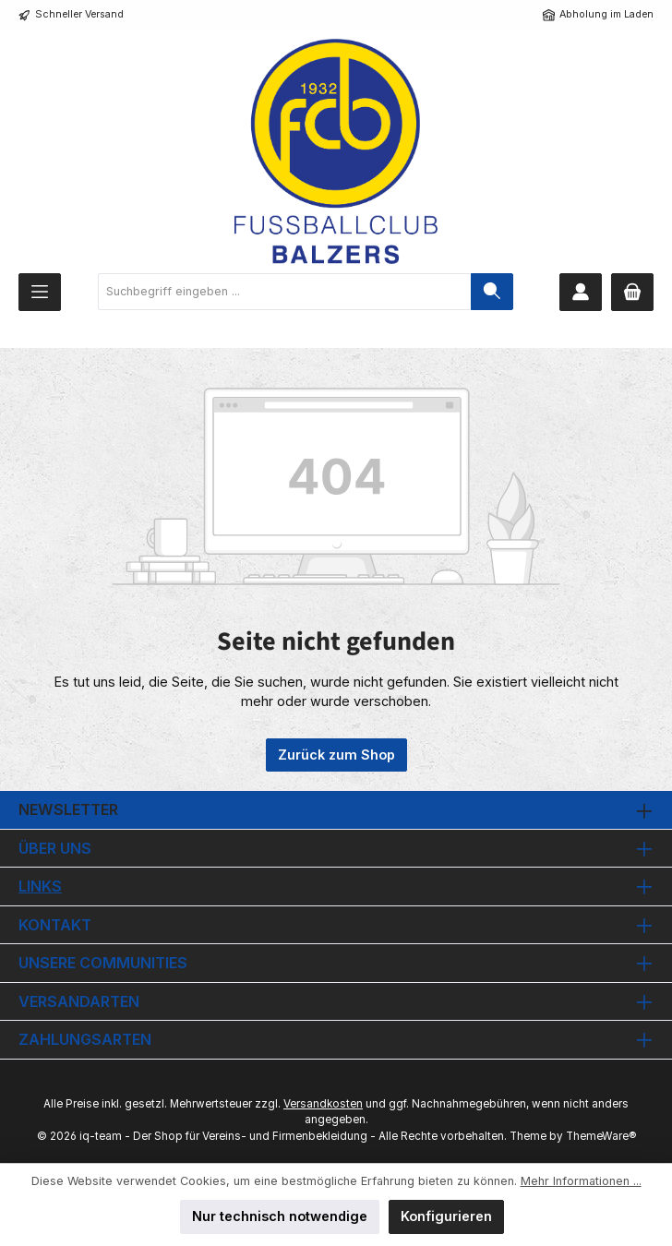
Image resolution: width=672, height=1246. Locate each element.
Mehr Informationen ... (581, 1181)
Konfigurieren (446, 1216)
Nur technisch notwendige (279, 1216)
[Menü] (39, 292)
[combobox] (285, 291)
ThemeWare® (601, 1136)
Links (40, 886)
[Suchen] (492, 291)
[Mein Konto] (580, 292)
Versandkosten (323, 1103)
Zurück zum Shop (336, 754)
